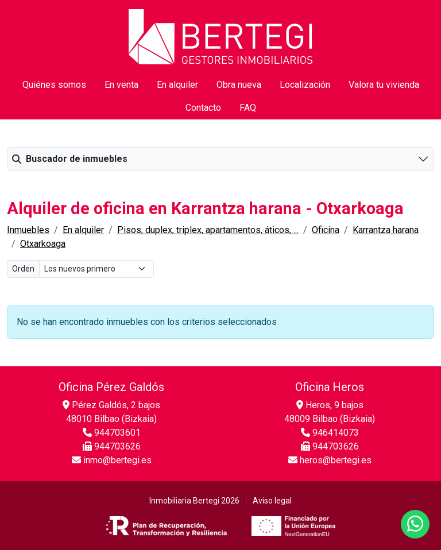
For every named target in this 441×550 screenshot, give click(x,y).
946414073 (330, 432)
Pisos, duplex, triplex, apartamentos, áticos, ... (208, 229)
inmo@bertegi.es (112, 460)
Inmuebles (28, 229)
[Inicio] (220, 35)
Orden (23, 268)
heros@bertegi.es (330, 460)
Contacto (203, 107)
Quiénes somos (54, 84)
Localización (305, 84)
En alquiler (177, 84)
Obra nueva (238, 84)
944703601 (112, 432)
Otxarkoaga (42, 243)
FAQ (247, 107)
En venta (121, 84)
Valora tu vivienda (384, 84)
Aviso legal (272, 500)
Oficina (325, 229)
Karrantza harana (386, 229)
